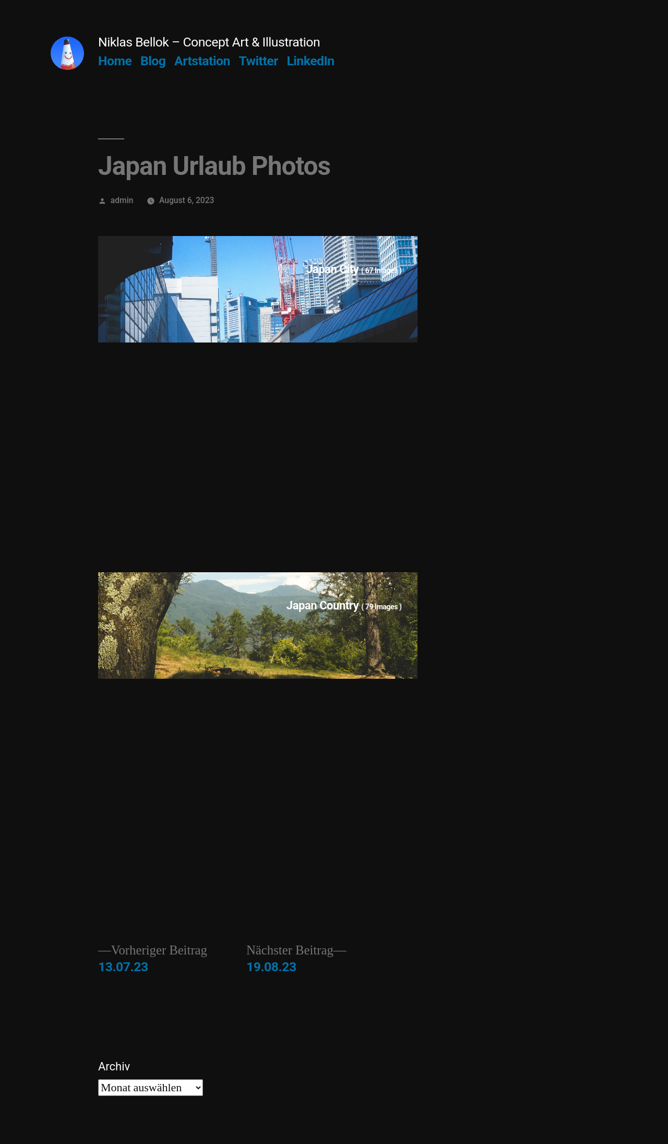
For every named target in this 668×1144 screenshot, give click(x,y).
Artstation (202, 60)
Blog (152, 60)
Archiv (114, 1066)
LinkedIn (310, 60)
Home (115, 60)
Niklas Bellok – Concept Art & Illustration (209, 42)
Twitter (258, 60)
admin (122, 200)
